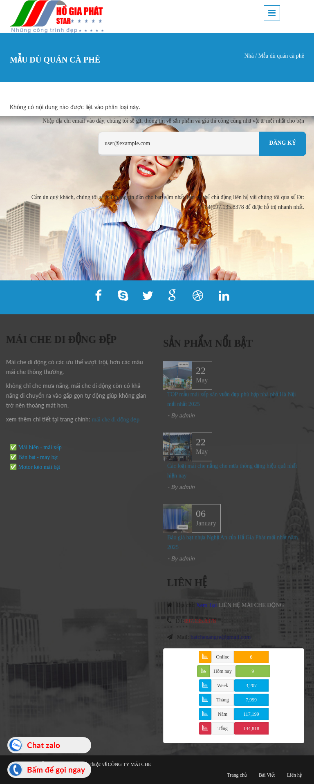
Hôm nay (222, 671)
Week (222, 685)
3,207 (251, 685)
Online (222, 657)
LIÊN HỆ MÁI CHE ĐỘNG (253, 605)
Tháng (222, 700)
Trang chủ (237, 775)
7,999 (251, 700)
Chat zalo (43, 745)
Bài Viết (267, 775)
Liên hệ (294, 775)
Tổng (222, 728)
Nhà (248, 56)
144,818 (251, 728)
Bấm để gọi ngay (56, 769)
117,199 (251, 714)
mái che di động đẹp (113, 420)
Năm (222, 714)
